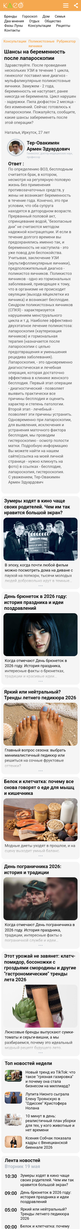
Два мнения (14, 21)
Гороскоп (29, 16)
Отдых (34, 21)
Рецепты (63, 26)
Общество (53, 21)
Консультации (39, 26)
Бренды (10, 16)
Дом (46, 16)
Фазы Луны (13, 26)
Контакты (12, 30)
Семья (60, 16)
